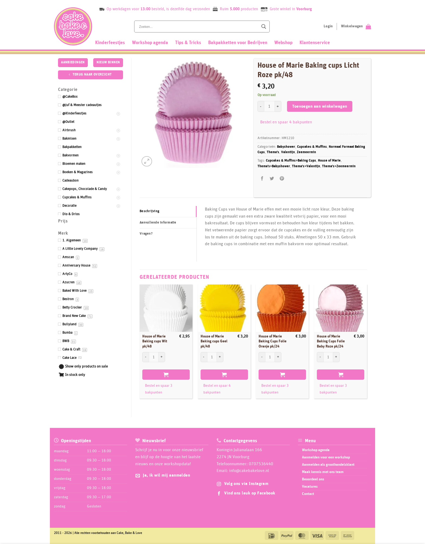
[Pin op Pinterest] (281, 178)
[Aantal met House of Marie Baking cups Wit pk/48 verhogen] (162, 357)
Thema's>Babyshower (273, 166)
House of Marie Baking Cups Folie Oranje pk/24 (272, 341)
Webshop (283, 42)
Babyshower (286, 147)
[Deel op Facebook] (262, 178)
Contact (308, 494)
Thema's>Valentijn (306, 166)
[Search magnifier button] (264, 26)
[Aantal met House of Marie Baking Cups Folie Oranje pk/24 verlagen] (262, 357)
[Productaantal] (269, 106)
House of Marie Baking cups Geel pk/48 (214, 341)
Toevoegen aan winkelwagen (319, 106)
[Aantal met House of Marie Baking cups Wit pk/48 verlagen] (145, 357)
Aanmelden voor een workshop (326, 457)
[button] (146, 161)
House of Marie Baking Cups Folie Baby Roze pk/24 (331, 341)
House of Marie (329, 160)
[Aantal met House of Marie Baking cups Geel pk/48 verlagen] (204, 357)
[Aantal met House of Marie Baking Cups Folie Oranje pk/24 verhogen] (278, 357)
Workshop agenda (150, 42)
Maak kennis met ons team (323, 472)
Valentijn (288, 152)
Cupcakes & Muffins (312, 147)
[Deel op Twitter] (272, 178)
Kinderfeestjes (110, 42)
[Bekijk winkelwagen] (356, 26)
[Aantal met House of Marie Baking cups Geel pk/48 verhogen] (220, 357)
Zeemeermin (306, 152)
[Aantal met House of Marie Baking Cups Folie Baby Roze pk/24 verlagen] (320, 357)
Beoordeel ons (313, 479)
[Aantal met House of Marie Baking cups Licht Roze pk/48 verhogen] (278, 106)
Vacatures (310, 487)
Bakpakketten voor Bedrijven (237, 42)
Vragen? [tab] (146, 233)
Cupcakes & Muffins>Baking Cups (291, 160)
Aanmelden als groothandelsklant (328, 465)
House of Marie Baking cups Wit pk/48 (154, 341)
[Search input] (198, 26)
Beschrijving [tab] (149, 211)
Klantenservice (315, 42)
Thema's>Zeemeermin (339, 166)
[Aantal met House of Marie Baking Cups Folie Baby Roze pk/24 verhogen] (336, 357)
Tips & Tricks (188, 42)
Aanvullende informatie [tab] (158, 222)
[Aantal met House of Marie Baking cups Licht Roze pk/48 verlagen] (260, 106)
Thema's (273, 152)
